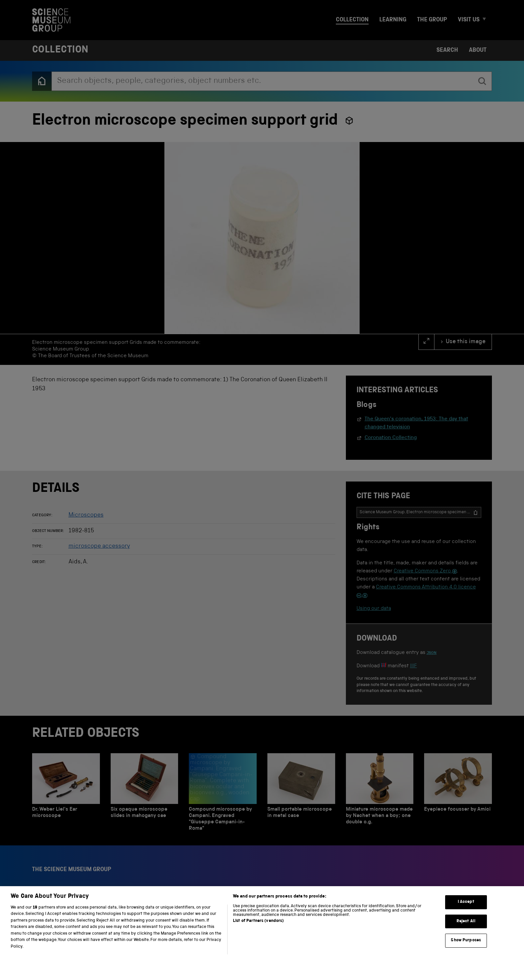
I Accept (466, 909)
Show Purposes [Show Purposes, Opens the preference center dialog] (466, 947)
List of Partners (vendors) (258, 928)
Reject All (466, 928)
